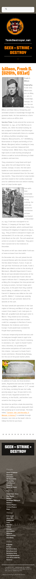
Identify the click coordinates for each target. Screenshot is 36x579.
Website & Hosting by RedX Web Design (14, 574)
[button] (18, 3)
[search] (16, 9)
